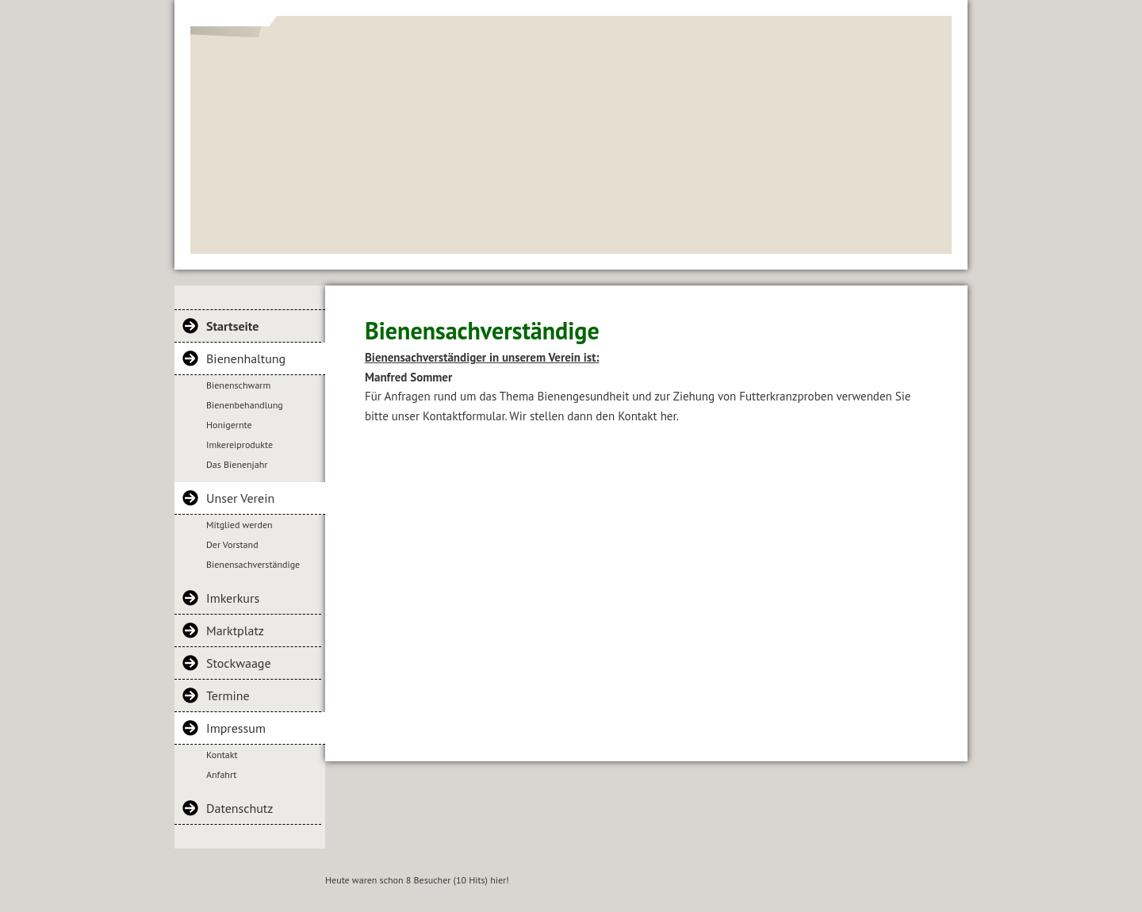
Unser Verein (240, 498)
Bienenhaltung (246, 358)
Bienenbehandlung (244, 405)
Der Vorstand (232, 544)
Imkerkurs (232, 598)
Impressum (236, 728)
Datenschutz (239, 808)
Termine (228, 695)
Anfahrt (221, 774)
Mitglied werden (239, 525)
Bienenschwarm (238, 385)
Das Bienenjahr (236, 464)
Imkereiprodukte (239, 444)
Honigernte (229, 425)
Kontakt (222, 755)
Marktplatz (235, 630)
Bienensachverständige (253, 564)
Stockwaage (238, 663)
